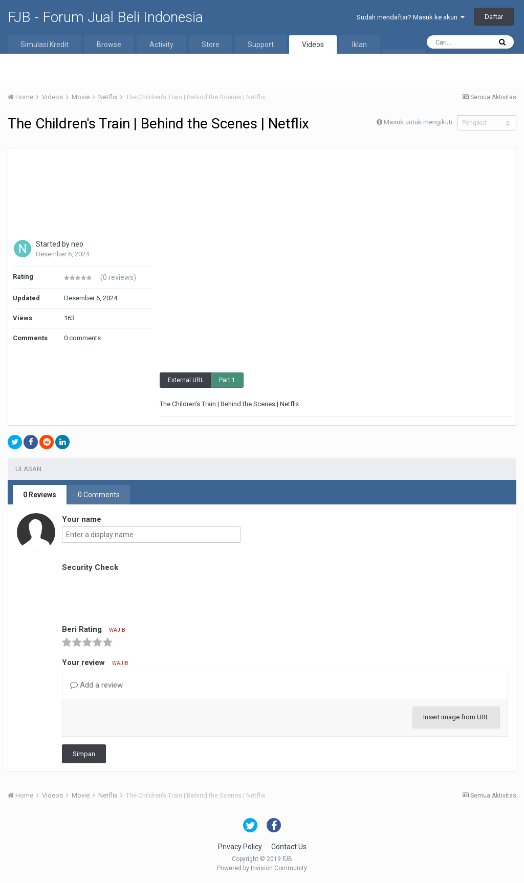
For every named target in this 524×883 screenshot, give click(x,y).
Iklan (359, 44)
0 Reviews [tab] (39, 495)
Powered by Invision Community (262, 868)
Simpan (84, 754)
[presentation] (139, 594)
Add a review (96, 685)
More (403, 58)
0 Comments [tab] (99, 495)
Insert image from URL (456, 717)
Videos (313, 44)
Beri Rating (93, 629)
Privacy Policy (240, 847)
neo (77, 244)
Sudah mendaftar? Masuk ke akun (411, 17)
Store (211, 44)
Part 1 (227, 380)
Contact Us (289, 847)
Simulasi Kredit (44, 44)
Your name (81, 519)
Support (261, 44)
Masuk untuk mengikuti (415, 122)
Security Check (90, 567)
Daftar (494, 16)
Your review (95, 662)
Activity (161, 44)
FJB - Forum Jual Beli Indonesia (105, 17)
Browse (109, 44)
